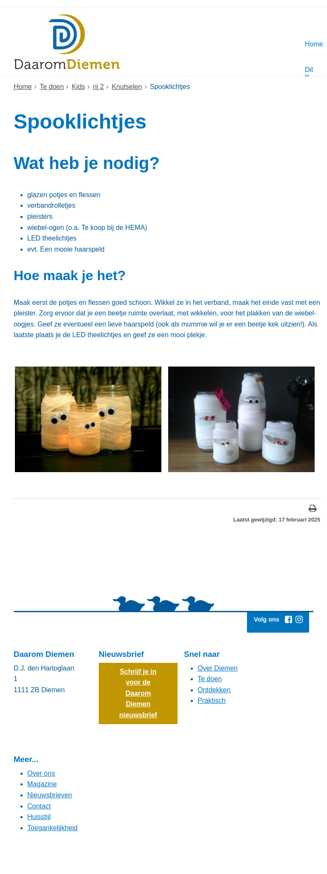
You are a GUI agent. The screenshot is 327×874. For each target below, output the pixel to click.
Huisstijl (39, 816)
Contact (39, 806)
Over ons (41, 773)
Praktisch (212, 700)
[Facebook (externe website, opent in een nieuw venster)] (288, 619)
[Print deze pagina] (312, 509)
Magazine (42, 784)
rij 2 (98, 86)
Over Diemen (218, 668)
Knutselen (127, 86)
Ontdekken (214, 689)
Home (23, 86)
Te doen (52, 86)
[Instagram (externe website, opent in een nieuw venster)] (299, 619)
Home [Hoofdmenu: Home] (308, 44)
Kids (78, 86)
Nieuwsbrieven (49, 795)
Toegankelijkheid (52, 827)
